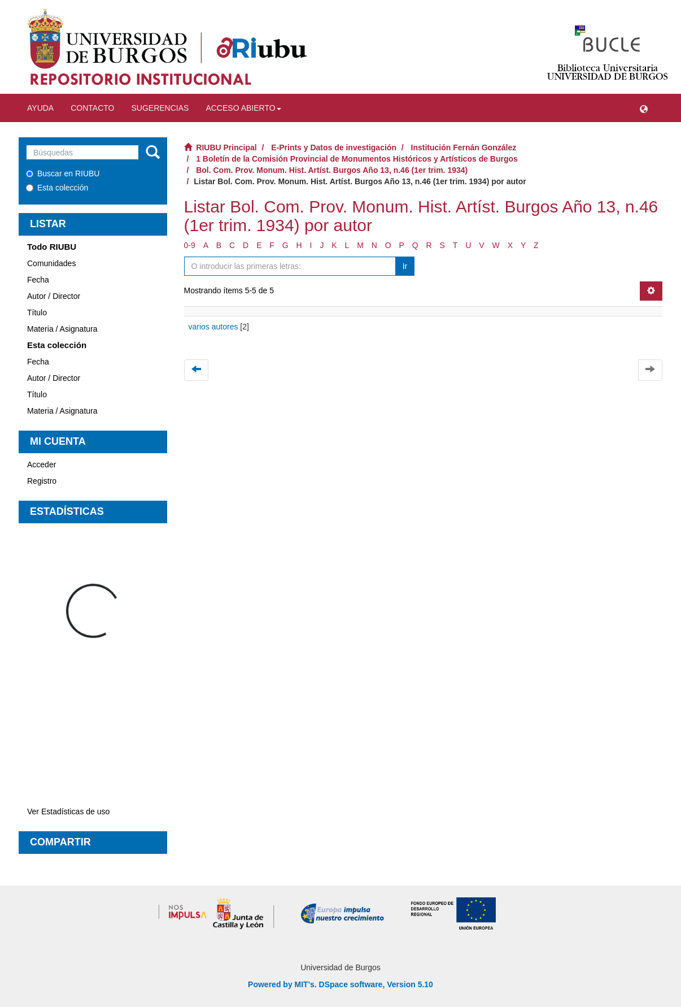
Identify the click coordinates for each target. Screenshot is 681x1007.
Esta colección (57, 187)
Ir (405, 266)
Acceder (41, 464)
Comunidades (51, 263)
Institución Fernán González (464, 147)
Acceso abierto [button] (243, 107)
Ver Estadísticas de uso (68, 811)
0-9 (189, 245)
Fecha (38, 279)
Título (37, 312)
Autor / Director (53, 296)
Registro (41, 480)
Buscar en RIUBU (62, 173)
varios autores (213, 326)
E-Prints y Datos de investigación (333, 147)
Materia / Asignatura (62, 328)
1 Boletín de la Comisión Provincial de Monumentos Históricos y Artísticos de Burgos (357, 158)
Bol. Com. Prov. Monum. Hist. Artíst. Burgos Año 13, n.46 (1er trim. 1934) (332, 170)
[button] (644, 108)
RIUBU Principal (226, 147)
